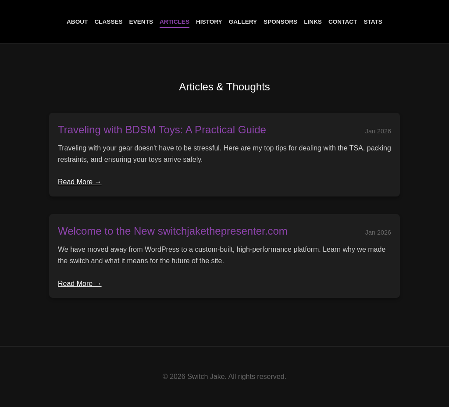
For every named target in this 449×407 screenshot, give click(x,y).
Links (313, 21)
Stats (372, 21)
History (209, 21)
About (77, 21)
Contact (342, 21)
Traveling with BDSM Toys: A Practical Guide (162, 130)
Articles (174, 21)
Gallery (243, 21)
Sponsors (280, 21)
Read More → (80, 182)
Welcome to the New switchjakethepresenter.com (173, 231)
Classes (108, 21)
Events (141, 21)
